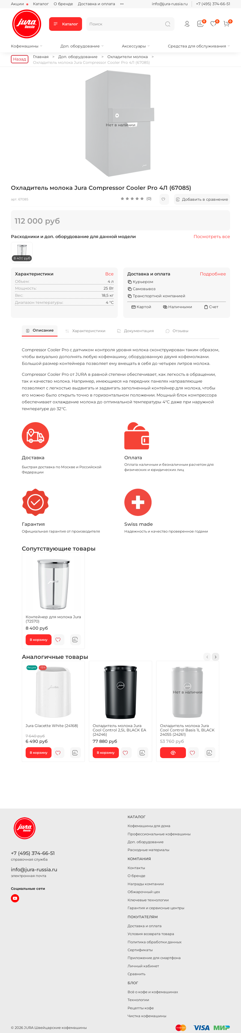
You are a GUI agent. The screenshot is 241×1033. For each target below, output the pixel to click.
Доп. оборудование (82, 46)
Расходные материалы (148, 850)
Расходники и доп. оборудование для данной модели (73, 236)
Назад (19, 59)
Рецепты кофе (141, 1008)
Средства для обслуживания (199, 46)
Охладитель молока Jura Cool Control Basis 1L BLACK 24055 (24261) (187, 730)
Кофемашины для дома (149, 826)
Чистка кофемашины (147, 1016)
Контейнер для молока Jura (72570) (53, 619)
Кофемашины (27, 46)
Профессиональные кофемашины (159, 834)
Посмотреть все (212, 236)
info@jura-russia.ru (170, 3)
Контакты (136, 868)
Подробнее (213, 274)
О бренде (63, 3)
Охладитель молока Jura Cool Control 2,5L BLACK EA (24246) (119, 730)
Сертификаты (140, 950)
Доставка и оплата (96, 3)
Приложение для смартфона (154, 958)
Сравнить (136, 974)
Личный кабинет (143, 966)
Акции (18, 3)
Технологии (138, 1000)
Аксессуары (136, 46)
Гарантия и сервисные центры (156, 908)
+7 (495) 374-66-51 (213, 3)
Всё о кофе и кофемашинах (153, 992)
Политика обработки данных (155, 942)
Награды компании (146, 884)
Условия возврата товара (151, 934)
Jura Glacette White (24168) (52, 725)
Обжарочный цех (144, 892)
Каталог (41, 3)
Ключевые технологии (148, 900)
